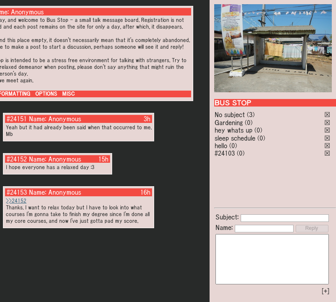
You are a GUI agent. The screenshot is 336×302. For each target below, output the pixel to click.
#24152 (17, 159)
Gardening (229, 122)
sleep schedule (235, 138)
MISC (68, 93)
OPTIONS (46, 93)
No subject (231, 114)
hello (221, 145)
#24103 (225, 153)
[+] (325, 291)
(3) (251, 114)
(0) (248, 122)
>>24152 (16, 200)
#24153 (17, 192)
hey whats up (233, 130)
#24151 (17, 118)
